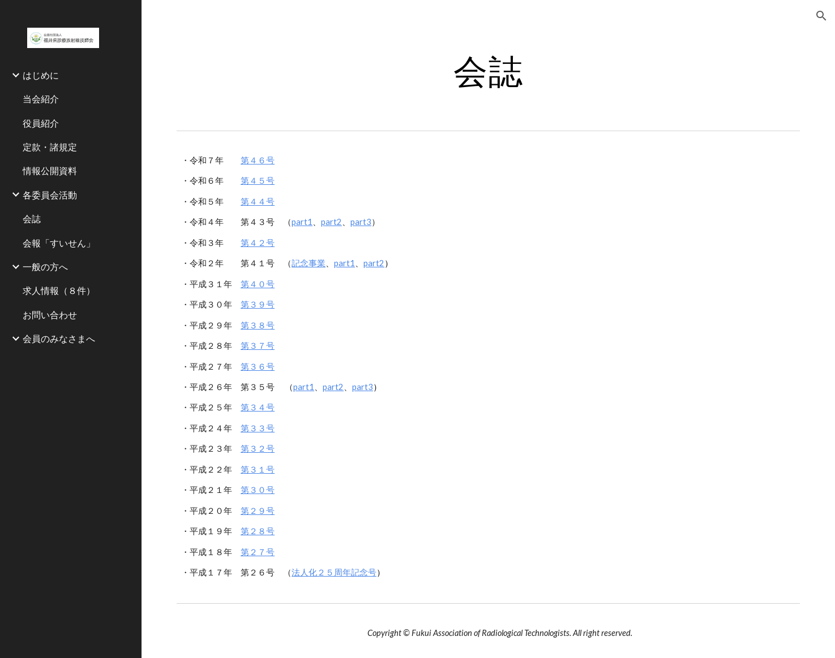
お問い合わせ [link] (50, 314)
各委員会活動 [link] (50, 194)
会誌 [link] (32, 218)
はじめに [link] (41, 75)
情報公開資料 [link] (50, 170)
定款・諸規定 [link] (50, 146)
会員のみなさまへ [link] (59, 338)
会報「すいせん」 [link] (59, 242)
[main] (488, 70)
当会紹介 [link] (41, 98)
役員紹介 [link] (41, 123)
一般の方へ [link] (45, 266)
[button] (821, 15)
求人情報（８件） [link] (59, 290)
